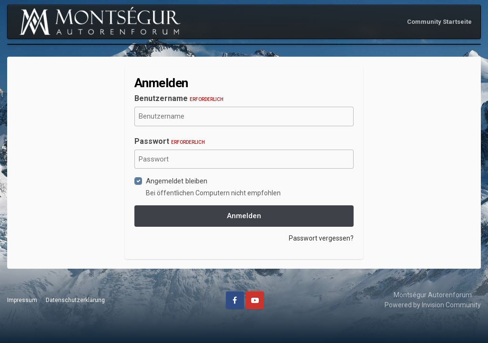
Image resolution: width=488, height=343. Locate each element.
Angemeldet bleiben (176, 181)
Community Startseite (439, 21)
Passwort (169, 141)
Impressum (22, 300)
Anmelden (244, 216)
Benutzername (179, 98)
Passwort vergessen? (321, 238)
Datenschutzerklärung (75, 300)
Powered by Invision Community (433, 305)
